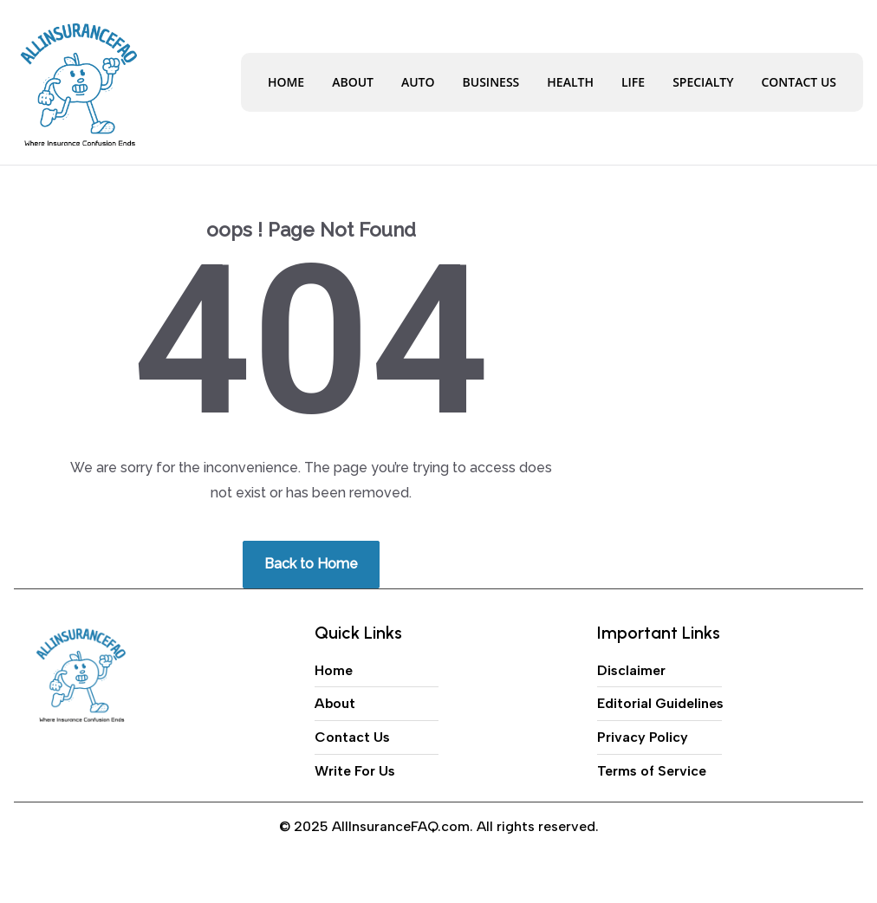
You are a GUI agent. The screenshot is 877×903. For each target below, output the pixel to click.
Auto (418, 82)
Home (286, 82)
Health (570, 82)
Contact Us (798, 82)
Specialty (702, 82)
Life (633, 82)
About (353, 82)
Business (491, 82)
